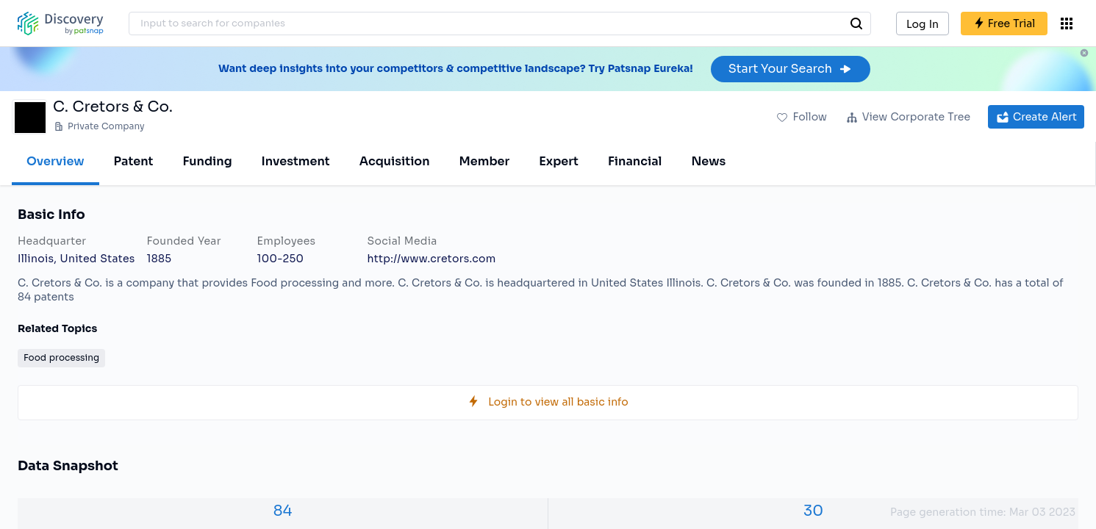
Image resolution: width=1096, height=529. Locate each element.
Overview (55, 161)
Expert (559, 161)
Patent (134, 161)
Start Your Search (790, 68)
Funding (207, 161)
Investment (296, 161)
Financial (635, 161)
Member (484, 161)
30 (813, 511)
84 (283, 511)
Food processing (61, 357)
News (708, 161)
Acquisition (394, 161)
